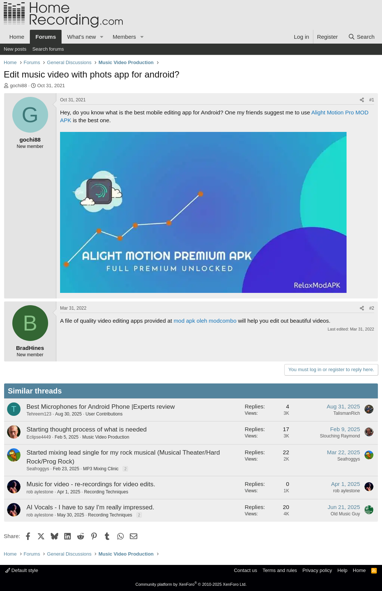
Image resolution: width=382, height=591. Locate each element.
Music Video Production (105, 437)
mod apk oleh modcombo (204, 320)
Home (16, 37)
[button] (102, 37)
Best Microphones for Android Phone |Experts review (100, 406)
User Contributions (103, 414)
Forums (45, 37)
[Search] (361, 37)
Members (124, 37)
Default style (21, 570)
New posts (15, 49)
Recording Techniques (106, 491)
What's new (81, 37)
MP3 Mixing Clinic (100, 468)
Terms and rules (280, 570)
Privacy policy (317, 570)
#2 (371, 308)
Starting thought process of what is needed (86, 429)
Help (343, 570)
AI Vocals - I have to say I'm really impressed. (90, 507)
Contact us (245, 570)
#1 (371, 99)
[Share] (362, 100)
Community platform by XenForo (191, 584)
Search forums (48, 49)
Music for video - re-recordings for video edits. (90, 484)
